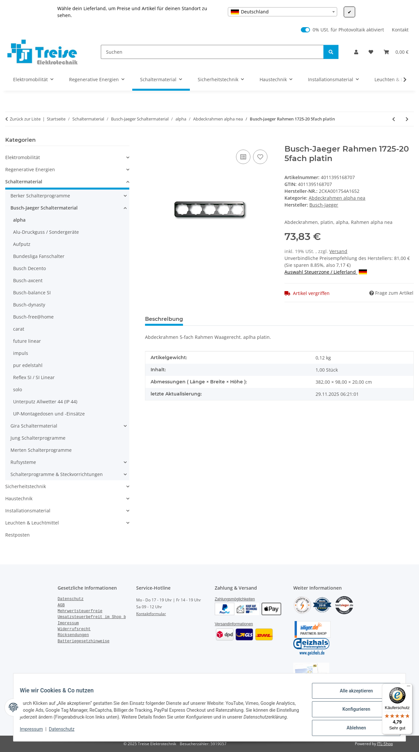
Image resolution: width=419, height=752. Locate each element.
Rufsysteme (23, 462)
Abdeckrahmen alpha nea (337, 198)
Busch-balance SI (32, 292)
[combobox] (282, 11)
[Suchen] (212, 52)
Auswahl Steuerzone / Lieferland (325, 272)
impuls (20, 353)
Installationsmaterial (27, 510)
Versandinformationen (234, 624)
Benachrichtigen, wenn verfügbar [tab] (287, 319)
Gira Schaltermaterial (33, 426)
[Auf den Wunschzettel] (260, 157)
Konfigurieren (352, 709)
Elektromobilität (22, 157)
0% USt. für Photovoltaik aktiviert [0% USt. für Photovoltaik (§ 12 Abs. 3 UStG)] (348, 30)
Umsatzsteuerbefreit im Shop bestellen (101, 617)
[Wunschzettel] (370, 52)
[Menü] (408, 687)
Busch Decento (29, 268)
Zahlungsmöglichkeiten (235, 599)
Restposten (17, 535)
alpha (19, 220)
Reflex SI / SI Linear (34, 377)
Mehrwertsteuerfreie (80, 611)
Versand (338, 251)
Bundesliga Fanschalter (38, 256)
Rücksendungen (73, 635)
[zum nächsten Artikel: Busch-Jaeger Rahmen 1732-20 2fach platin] (407, 119)
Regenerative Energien (30, 169)
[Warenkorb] (396, 52)
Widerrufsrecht (74, 629)
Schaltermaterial (23, 181)
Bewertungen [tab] (212, 319)
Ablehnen (352, 726)
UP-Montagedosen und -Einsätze (49, 414)
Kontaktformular (151, 613)
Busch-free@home (33, 317)
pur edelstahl (28, 365)
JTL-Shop (385, 743)
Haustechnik (18, 498)
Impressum (35, 732)
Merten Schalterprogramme (41, 450)
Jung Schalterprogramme (37, 438)
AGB (61, 605)
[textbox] (282, 12)
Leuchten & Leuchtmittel (32, 523)
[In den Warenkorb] (150, 140)
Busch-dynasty (29, 305)
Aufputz (21, 244)
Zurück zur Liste (25, 119)
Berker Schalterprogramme (40, 196)
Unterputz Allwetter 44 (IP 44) (45, 401)
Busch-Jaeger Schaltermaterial (44, 208)
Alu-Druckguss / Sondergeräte (46, 232)
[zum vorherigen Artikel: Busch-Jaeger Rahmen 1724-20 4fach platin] (393, 119)
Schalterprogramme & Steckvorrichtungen (56, 474)
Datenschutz (66, 732)
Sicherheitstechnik (25, 486)
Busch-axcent (28, 280)
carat (18, 329)
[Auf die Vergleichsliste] (243, 157)
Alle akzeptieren (352, 692)
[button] (356, 52)
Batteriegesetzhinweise (83, 641)
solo (17, 389)
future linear (27, 341)
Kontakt (400, 30)
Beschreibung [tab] (164, 319)
